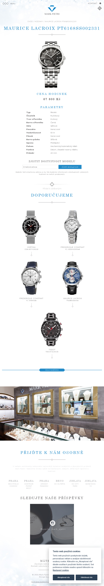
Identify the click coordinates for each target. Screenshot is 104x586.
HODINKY (39, 21)
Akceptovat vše (64, 577)
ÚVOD (30, 21)
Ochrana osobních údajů (42, 582)
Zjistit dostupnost (70, 167)
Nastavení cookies (61, 570)
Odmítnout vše (86, 577)
